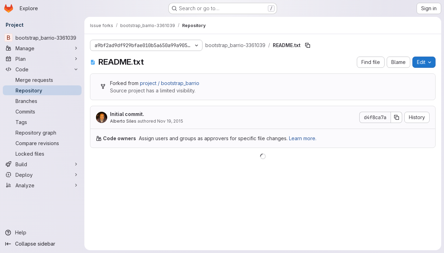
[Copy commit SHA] (396, 117)
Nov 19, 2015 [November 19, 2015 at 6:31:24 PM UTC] (170, 121)
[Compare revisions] (42, 143)
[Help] (42, 233)
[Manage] (42, 48)
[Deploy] (42, 175)
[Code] (42, 69)
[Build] (42, 164)
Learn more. (302, 138)
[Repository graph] (42, 132)
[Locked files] (42, 153)
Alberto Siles (123, 121)
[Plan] (42, 59)
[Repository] (42, 90)
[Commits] (42, 111)
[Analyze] (42, 185)
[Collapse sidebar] (42, 244)
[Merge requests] (42, 80)
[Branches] (42, 101)
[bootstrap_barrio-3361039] (42, 38)
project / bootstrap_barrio (169, 83)
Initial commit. (127, 114)
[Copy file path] (307, 45)
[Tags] (42, 122)
